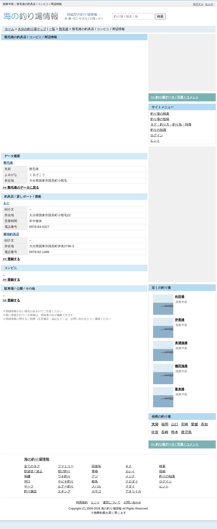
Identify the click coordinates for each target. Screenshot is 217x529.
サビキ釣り (66, 481)
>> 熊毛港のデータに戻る (21, 187)
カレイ (130, 471)
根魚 (95, 481)
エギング (64, 491)
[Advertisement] (74, 142)
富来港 (179, 389)
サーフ (29, 486)
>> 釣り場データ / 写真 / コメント (175, 97)
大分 (154, 424)
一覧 (52, 29)
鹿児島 (186, 432)
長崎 (164, 432)
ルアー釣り (66, 486)
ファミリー (66, 466)
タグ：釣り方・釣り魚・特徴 (170, 124)
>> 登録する (11, 259)
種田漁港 (181, 366)
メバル (96, 486)
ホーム (9, 29)
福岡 (164, 424)
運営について (111, 502)
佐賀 (154, 432)
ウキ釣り (64, 476)
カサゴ (96, 491)
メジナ (130, 476)
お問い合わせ (132, 502)
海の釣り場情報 (36, 459)
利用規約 (82, 502)
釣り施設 (30, 491)
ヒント (209, 4)
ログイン (198, 4)
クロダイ (131, 481)
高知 (204, 424)
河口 (27, 481)
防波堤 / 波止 (33, 471)
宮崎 (184, 424)
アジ (95, 476)
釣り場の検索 (159, 113)
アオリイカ (133, 491)
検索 (160, 16)
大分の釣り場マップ (32, 29)
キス (128, 466)
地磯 (27, 476)
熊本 (174, 432)
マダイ (130, 486)
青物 (95, 471)
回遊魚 (96, 466)
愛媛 (194, 424)
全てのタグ (32, 466)
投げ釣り (64, 471)
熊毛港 (63, 29)
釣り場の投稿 (159, 119)
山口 (174, 424)
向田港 (179, 296)
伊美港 (179, 320)
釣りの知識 (158, 130)
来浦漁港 (181, 343)
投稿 (162, 471)
